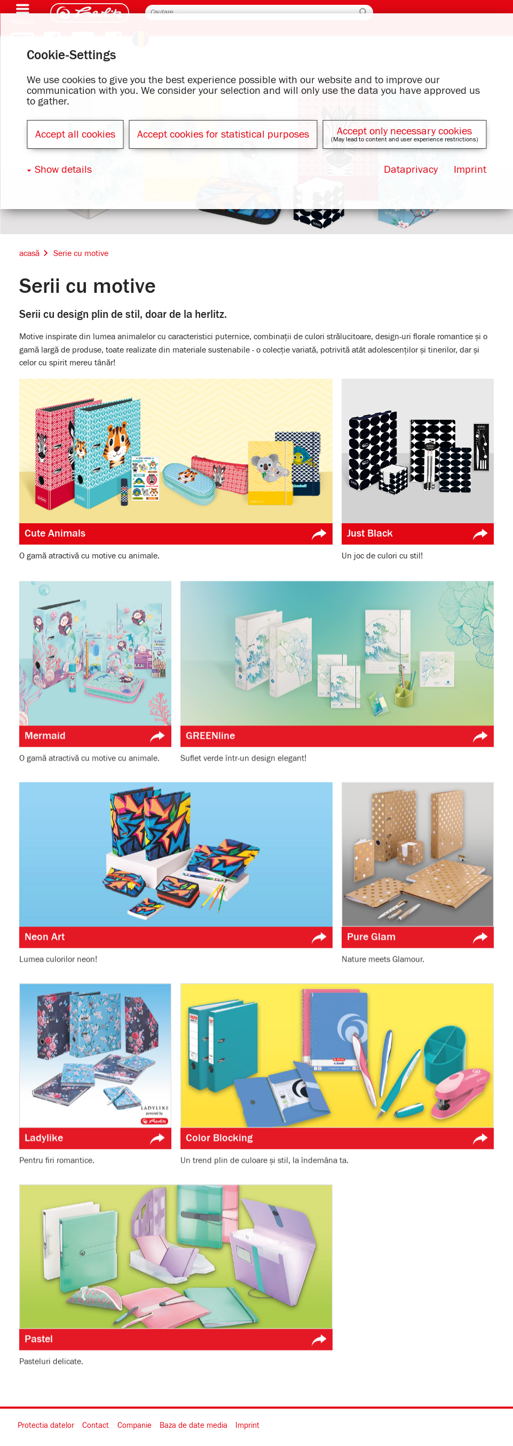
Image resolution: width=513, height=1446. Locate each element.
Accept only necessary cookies (404, 131)
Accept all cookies (75, 134)
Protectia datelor (46, 1425)
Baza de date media (193, 1425)
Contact (95, 1425)
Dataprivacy (411, 169)
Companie (134, 1425)
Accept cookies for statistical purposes (223, 134)
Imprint (247, 1425)
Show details (63, 169)
